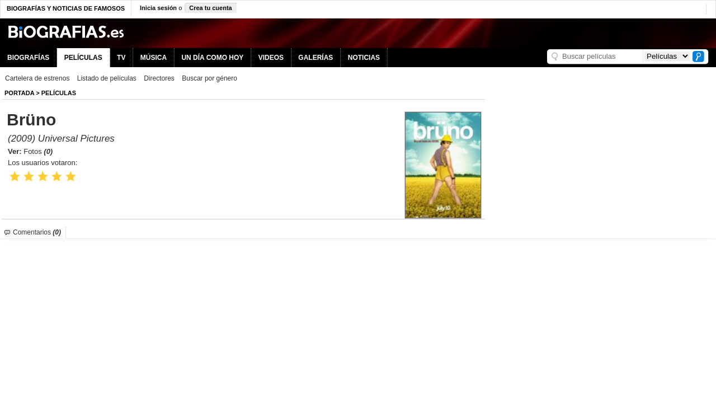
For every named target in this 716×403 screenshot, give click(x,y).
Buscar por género (209, 78)
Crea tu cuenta (210, 7)
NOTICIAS (364, 58)
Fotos (38, 151)
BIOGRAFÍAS (28, 58)
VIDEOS (271, 58)
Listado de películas (106, 78)
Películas (58, 93)
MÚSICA (153, 58)
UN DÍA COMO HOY (212, 58)
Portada (19, 93)
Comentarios (37, 232)
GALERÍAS (315, 58)
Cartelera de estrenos (37, 78)
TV (121, 58)
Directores (159, 78)
